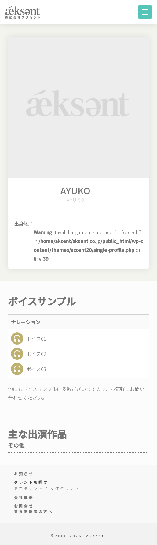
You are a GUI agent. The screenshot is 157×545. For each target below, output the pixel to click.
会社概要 (24, 497)
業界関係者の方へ (33, 511)
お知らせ (24, 473)
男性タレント (28, 488)
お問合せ (24, 505)
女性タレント (65, 488)
